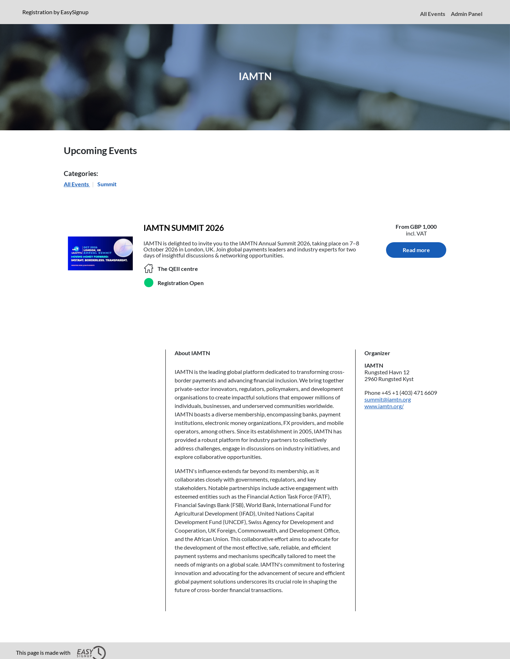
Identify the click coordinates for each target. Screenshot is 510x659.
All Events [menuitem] (432, 13)
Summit (107, 184)
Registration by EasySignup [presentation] (55, 11)
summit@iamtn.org (387, 399)
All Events (77, 184)
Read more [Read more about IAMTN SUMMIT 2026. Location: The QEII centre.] (416, 249)
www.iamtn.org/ (384, 406)
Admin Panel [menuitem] (466, 13)
